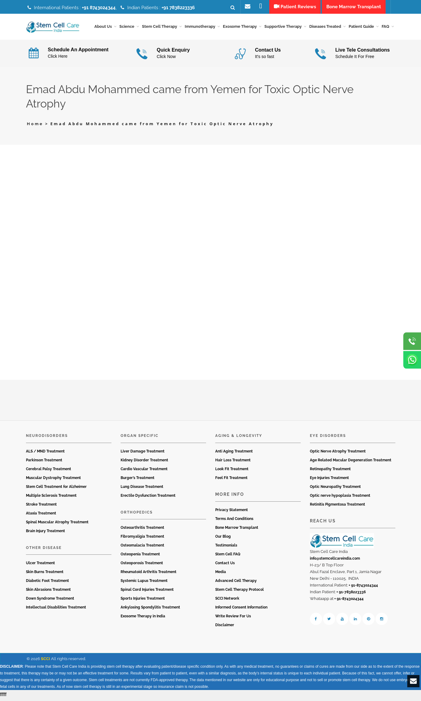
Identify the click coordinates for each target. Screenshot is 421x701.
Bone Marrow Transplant (236, 530)
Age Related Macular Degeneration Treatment (350, 462)
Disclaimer (224, 627)
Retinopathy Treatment (330, 471)
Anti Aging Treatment (234, 453)
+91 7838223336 (178, 7)
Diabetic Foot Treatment (47, 583)
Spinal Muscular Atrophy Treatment (57, 524)
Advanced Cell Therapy (236, 583)
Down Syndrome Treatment (50, 600)
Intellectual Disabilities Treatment (56, 609)
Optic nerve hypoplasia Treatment (340, 497)
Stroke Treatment (41, 506)
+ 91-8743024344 (363, 587)
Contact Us (225, 565)
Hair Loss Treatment (233, 462)
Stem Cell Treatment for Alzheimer (56, 488)
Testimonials (226, 547)
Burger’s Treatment (137, 480)
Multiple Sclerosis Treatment (51, 497)
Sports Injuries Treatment (143, 600)
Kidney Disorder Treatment (144, 462)
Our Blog (223, 538)
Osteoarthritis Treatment (142, 530)
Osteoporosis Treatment (142, 565)
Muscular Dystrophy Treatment (53, 480)
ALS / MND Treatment (45, 453)
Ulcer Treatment (40, 565)
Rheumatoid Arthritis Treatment (148, 574)
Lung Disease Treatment (142, 488)
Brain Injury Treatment (45, 533)
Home (35, 126)
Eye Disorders (328, 438)
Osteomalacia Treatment (142, 547)
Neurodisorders (47, 438)
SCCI (45, 661)
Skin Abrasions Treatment (48, 592)
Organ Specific (139, 438)
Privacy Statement (231, 512)
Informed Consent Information (241, 609)
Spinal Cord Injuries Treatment (147, 592)
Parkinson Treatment (44, 462)
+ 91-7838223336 (351, 594)
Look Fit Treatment (232, 471)
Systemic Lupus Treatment (144, 583)
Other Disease (44, 549)
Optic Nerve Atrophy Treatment (338, 453)
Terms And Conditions (234, 521)
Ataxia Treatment (41, 515)
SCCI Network (227, 600)
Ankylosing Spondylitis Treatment (150, 609)
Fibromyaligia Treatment (142, 538)
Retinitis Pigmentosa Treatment (337, 506)
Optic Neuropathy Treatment (335, 488)
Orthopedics (137, 514)
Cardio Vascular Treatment (144, 471)
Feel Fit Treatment (231, 480)
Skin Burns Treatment (45, 574)
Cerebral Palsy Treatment (48, 471)
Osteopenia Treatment (140, 556)
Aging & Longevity (238, 438)
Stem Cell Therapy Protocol (239, 592)
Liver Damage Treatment (143, 453)
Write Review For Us (233, 618)
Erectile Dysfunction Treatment (148, 497)
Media (220, 574)
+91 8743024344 (99, 7)
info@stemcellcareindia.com (335, 560)
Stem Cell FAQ (227, 556)
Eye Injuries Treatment (329, 480)
